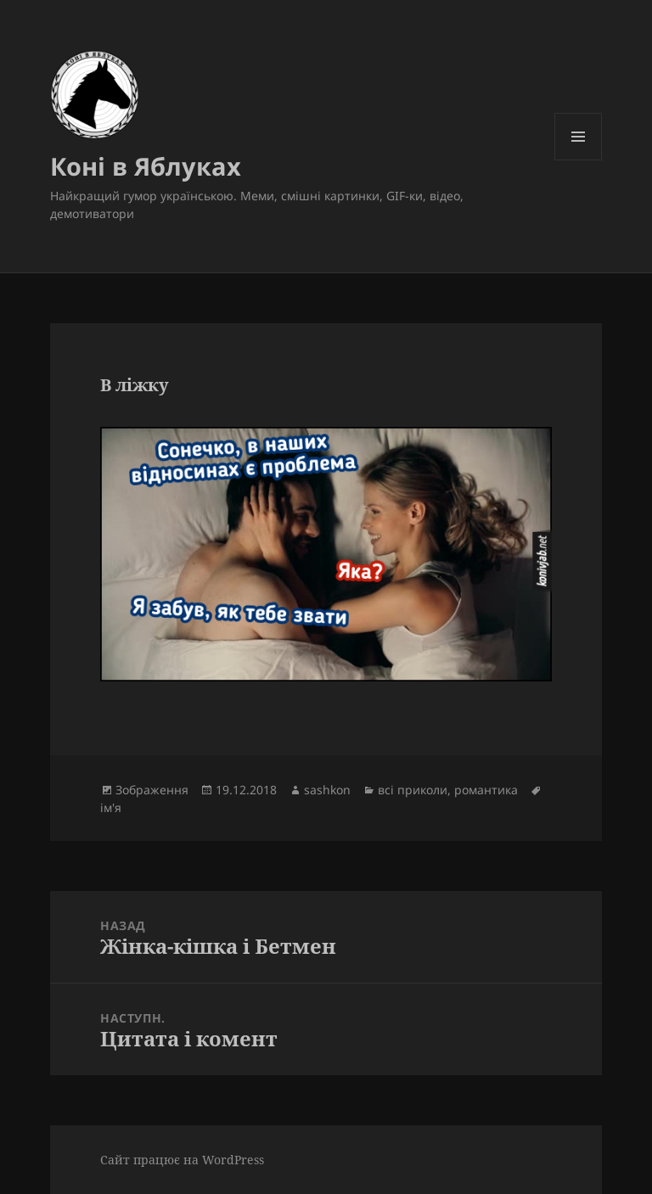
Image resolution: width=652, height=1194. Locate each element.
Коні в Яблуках (145, 165)
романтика (486, 790)
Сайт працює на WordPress (182, 1160)
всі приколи (412, 790)
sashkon (327, 790)
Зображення (151, 790)
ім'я (110, 807)
